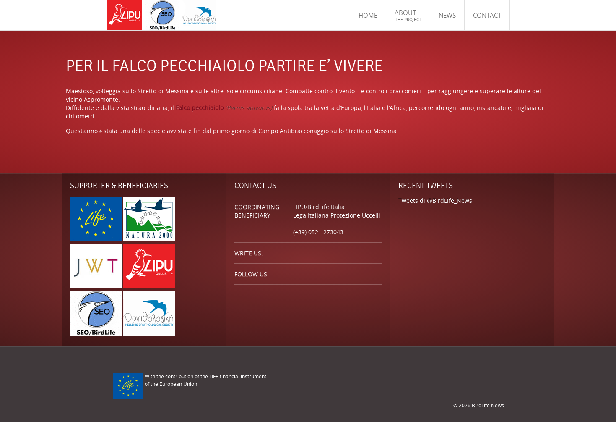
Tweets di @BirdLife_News (435, 200)
